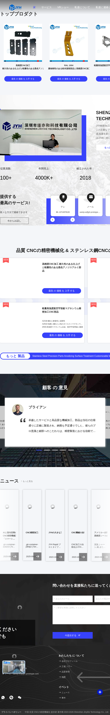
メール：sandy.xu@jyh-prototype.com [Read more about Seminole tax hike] (20, 674)
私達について (82, 7)
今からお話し (14, 221)
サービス (46, 7)
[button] (28, 426)
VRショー (63, 7)
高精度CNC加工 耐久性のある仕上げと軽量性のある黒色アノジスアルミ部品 (61, 267)
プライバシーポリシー (11, 712)
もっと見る (26, 481)
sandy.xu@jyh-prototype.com (91, 212)
